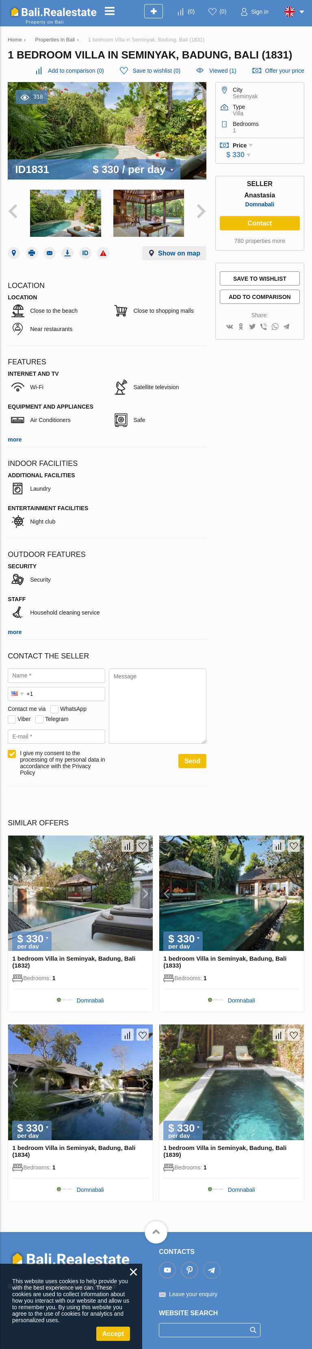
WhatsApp (73, 709)
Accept (113, 1333)
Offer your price (284, 70)
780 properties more (259, 241)
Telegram (57, 719)
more (15, 439)
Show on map (179, 253)
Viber (23, 719)
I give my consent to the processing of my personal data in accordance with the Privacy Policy (62, 763)
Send (192, 761)
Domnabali (260, 204)
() (191, 11)
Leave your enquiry (193, 1294)
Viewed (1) (222, 70)
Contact (260, 223)
